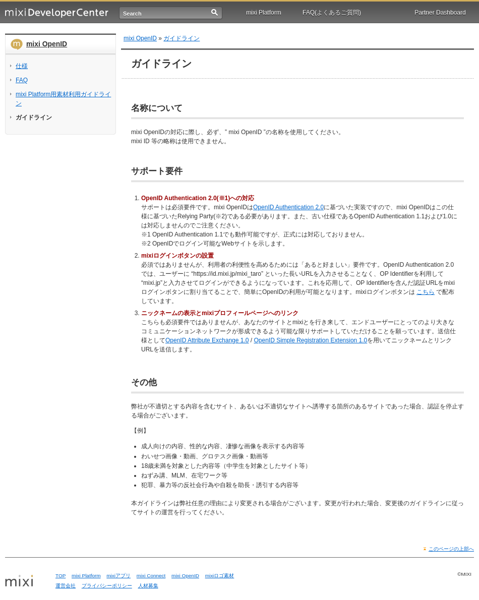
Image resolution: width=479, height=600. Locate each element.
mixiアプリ (118, 575)
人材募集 (148, 585)
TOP (60, 575)
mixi (26, 581)
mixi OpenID (46, 44)
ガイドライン (181, 38)
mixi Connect (151, 575)
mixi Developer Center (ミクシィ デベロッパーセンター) (56, 13)
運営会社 (65, 585)
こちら (425, 291)
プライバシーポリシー (107, 585)
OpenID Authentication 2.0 (288, 207)
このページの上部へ (451, 549)
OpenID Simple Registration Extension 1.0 (310, 340)
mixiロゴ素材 (219, 575)
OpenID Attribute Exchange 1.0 (207, 340)
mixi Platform (263, 12)
